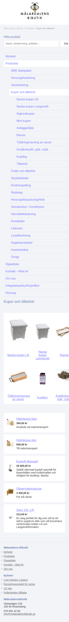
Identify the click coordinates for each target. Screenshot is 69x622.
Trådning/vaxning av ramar (18, 397)
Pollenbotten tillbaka (15, 592)
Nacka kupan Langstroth (43, 355)
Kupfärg (42, 397)
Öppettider (10, 560)
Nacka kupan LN (18, 355)
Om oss (8, 568)
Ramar (64, 355)
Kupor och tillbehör (45, 28)
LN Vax (8, 588)
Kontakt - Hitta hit (13, 564)
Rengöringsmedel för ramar (19, 584)
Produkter (29, 28)
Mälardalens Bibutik (13, 28)
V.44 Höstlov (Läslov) (16, 579)
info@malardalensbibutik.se (19, 613)
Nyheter (8, 552)
